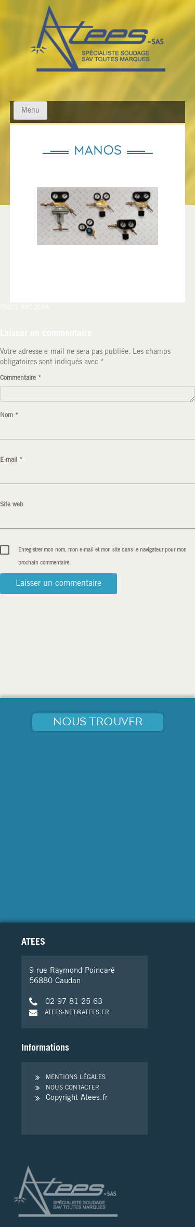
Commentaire (20, 378)
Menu (30, 111)
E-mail (11, 460)
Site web (11, 505)
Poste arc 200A (24, 308)
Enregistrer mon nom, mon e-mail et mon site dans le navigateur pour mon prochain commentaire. (102, 552)
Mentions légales (76, 1077)
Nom (9, 415)
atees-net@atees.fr (69, 1013)
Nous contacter (72, 1088)
